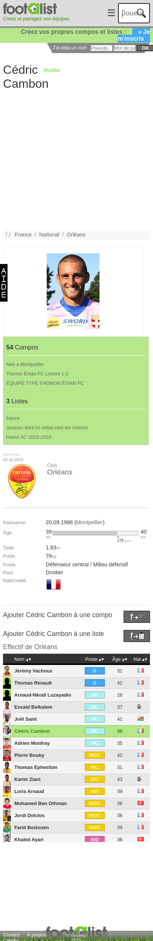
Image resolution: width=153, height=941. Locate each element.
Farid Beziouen (31, 827)
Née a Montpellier (25, 364)
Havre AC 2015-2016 (29, 437)
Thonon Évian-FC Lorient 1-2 (37, 374)
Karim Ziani (27, 779)
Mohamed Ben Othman (40, 803)
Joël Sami (25, 719)
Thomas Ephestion (35, 767)
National (49, 235)
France (23, 235)
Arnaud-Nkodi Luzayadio (42, 695)
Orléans (76, 235)
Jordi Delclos (29, 815)
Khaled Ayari (28, 839)
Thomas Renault (33, 683)
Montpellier (89, 522)
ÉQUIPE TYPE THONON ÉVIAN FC (45, 383)
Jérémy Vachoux (33, 671)
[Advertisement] (71, 159)
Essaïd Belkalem (33, 707)
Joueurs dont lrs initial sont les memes (47, 427)
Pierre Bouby (29, 755)
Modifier (52, 70)
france (13, 418)
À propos (36, 935)
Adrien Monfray (32, 743)
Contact (11, 935)
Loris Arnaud (29, 791)
